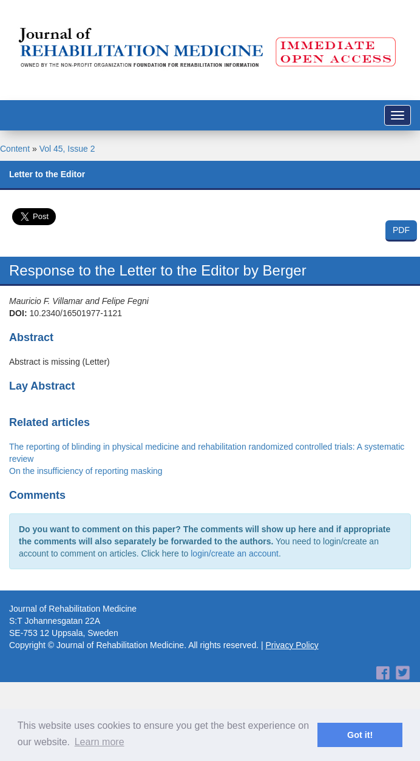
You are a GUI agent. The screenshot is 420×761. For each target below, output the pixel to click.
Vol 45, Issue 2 (67, 149)
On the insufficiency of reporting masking (86, 471)
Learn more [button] (99, 742)
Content (15, 149)
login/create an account (235, 553)
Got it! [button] (360, 735)
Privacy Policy (292, 645)
